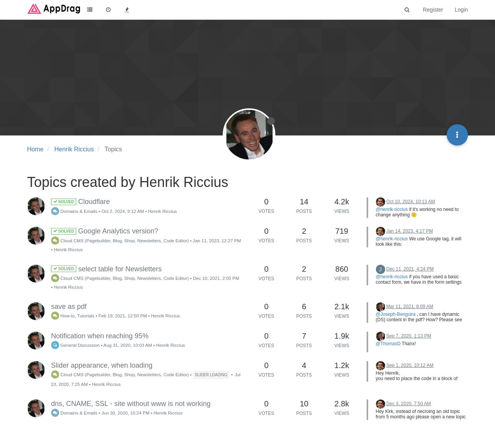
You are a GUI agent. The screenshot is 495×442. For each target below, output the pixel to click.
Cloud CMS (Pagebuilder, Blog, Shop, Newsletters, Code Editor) (120, 240)
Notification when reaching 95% (99, 336)
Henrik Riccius (162, 211)
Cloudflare (80, 202)
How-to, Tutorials (72, 315)
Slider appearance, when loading (101, 365)
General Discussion (75, 345)
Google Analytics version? (104, 231)
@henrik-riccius (392, 209)
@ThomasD (388, 343)
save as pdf (69, 306)
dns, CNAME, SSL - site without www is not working (130, 404)
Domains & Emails (74, 211)
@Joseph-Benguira (396, 314)
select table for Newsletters (106, 269)
